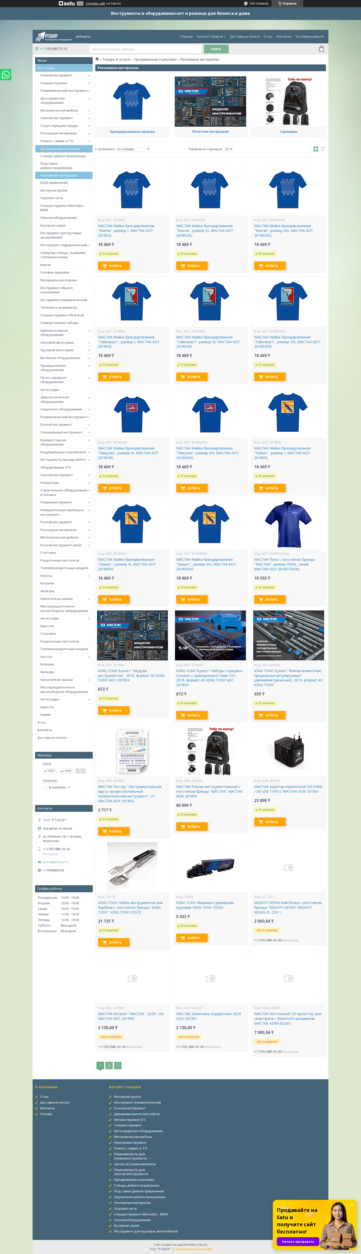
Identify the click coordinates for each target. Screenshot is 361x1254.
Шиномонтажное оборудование (54, 332)
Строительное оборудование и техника (63, 492)
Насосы (46, 575)
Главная (186, 36)
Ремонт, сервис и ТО (56, 141)
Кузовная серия (52, 225)
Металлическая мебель (59, 110)
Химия (45, 714)
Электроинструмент (56, 118)
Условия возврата (310, 36)
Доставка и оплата (244, 36)
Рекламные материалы (58, 175)
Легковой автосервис (57, 342)
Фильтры (47, 591)
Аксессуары (49, 389)
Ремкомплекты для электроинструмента (131, 1172)
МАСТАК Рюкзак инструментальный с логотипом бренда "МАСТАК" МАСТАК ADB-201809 (209, 791)
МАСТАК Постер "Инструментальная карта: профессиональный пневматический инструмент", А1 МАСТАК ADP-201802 (129, 793)
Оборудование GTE (55, 467)
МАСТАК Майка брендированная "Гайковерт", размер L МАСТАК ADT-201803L (129, 342)
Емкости (47, 626)
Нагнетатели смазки (56, 598)
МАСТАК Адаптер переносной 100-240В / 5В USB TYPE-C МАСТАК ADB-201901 (288, 789)
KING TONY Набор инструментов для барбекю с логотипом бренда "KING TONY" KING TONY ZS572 (130, 908)
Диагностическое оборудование (54, 399)
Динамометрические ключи (137, 1114)
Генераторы (49, 482)
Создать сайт (95, 3)
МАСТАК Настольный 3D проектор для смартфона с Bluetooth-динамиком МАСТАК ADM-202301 (287, 1019)
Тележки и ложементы (58, 307)
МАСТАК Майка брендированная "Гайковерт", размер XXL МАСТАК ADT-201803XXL (287, 342)
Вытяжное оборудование (60, 357)
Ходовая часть (51, 198)
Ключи (45, 264)
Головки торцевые (55, 272)
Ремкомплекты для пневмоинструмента (130, 1156)
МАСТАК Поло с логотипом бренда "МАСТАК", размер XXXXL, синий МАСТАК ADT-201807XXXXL (284, 564)
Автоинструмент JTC (130, 1119)
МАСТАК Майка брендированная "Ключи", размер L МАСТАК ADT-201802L (126, 231)
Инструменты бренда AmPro (62, 459)
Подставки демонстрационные (56, 165)
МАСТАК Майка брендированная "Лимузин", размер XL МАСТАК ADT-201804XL (128, 453)
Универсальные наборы (59, 322)
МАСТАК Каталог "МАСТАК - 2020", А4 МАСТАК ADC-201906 (130, 1016)
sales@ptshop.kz (56, 862)
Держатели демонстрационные (140, 1197)
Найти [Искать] (216, 49)
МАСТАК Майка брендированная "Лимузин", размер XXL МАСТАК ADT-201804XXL (208, 453)
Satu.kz (203, 1244)
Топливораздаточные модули (64, 568)
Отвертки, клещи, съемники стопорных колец (62, 254)
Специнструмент (54, 83)
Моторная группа (53, 190)
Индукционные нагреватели (63, 452)
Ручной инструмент (56, 75)
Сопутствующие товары (59, 125)
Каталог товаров (210, 36)
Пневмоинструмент (56, 502)
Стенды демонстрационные (63, 156)
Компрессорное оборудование (53, 442)
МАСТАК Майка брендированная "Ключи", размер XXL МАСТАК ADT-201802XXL (284, 231)
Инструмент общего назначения (56, 290)
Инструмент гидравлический (63, 245)
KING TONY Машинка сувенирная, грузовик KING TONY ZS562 (205, 905)
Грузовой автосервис (57, 350)
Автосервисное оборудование (52, 100)
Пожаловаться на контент (193, 1249)
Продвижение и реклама (60, 148)
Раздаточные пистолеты (59, 560)
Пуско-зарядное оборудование (53, 379)
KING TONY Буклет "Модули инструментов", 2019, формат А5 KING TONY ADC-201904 (131, 676)
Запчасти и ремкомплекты (135, 1164)
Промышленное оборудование (53, 367)
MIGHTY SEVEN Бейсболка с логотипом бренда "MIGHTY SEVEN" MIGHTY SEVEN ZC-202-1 (288, 908)
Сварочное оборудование (61, 409)
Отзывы (46, 1114)
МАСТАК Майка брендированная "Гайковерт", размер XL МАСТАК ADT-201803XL (208, 342)
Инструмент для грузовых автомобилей (61, 235)
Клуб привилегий (54, 182)
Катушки (47, 583)
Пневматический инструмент (63, 90)
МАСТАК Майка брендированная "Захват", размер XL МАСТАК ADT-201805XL (127, 564)
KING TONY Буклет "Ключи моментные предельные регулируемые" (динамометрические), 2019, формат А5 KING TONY (288, 678)
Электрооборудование (58, 217)
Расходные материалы (58, 133)
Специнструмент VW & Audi (62, 315)
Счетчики (48, 552)
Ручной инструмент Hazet (60, 545)
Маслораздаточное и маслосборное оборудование (64, 608)
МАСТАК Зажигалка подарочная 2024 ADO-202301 (208, 1016)
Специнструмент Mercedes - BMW (63, 207)
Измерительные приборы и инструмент (62, 512)
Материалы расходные (58, 280)
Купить (115, 266)
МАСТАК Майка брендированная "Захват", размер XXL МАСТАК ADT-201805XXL (206, 564)
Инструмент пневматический (63, 300)
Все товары (46, 68)
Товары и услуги (116, 59)
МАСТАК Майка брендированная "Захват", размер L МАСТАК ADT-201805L (282, 453)
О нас (268, 36)
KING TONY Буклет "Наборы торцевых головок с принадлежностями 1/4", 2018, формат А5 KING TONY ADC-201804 (209, 678)
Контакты (284, 36)
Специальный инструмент (61, 432)
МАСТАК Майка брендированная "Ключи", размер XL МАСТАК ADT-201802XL (205, 231)
